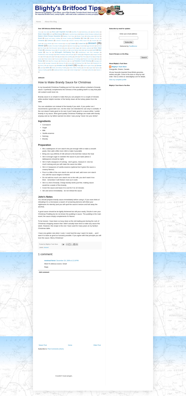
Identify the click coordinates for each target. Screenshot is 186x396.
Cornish (94, 40)
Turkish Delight (74, 70)
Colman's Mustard (61, 40)
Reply (46, 267)
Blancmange (58, 34)
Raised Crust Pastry (88, 59)
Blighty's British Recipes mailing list (90, 34)
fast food (99, 46)
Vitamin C (98, 70)
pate (61, 56)
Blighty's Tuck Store (68, 36)
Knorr (66, 50)
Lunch (94, 50)
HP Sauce (60, 50)
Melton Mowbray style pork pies (65, 54)
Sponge (99, 65)
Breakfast (77, 38)
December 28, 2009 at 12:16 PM (67, 260)
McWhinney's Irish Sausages (46, 54)
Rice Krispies (54, 61)
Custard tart (81, 43)
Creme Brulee (47, 43)
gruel (71, 48)
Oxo (39, 56)
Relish (47, 61)
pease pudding (68, 56)
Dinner (41, 46)
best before (96, 32)
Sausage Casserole (50, 63)
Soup (78, 65)
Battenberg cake (86, 32)
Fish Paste (43, 48)
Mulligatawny (87, 54)
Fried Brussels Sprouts (55, 48)
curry (66, 43)
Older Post (97, 345)
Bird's (50, 34)
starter (47, 67)
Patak (55, 56)
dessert (92, 43)
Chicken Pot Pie (94, 38)
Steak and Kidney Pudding (59, 67)
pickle (76, 56)
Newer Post (43, 345)
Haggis (77, 48)
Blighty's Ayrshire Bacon (71, 34)
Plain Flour (83, 56)
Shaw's (89, 63)
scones (70, 63)
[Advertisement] (70, 337)
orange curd (96, 54)
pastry (50, 56)
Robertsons (64, 61)
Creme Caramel (58, 43)
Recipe (40, 61)
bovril (97, 36)
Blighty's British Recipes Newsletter (49, 36)
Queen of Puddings (75, 59)
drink (66, 46)
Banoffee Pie (75, 32)
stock (85, 67)
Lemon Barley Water (76, 50)
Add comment (44, 272)
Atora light (46, 32)
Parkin (44, 56)
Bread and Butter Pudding (52, 38)
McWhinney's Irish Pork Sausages (89, 52)
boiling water (90, 36)
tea (50, 70)
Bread (40, 38)
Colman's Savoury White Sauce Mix (79, 40)
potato (40, 59)
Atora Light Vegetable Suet (60, 32)
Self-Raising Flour (79, 63)
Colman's (50, 40)
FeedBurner (133, 46)
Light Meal (87, 50)
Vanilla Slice (90, 70)
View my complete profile (117, 80)
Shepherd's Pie (97, 63)
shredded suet (61, 65)
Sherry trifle (43, 65)
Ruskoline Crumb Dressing (82, 61)
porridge (97, 56)
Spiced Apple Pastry (88, 65)
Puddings (65, 59)
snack (70, 65)
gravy (65, 48)
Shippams (51, 65)
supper (91, 67)
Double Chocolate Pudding (55, 46)
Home (38, 22)
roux (71, 61)
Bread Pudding (67, 38)
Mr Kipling (78, 54)
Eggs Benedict (90, 46)
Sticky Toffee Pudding (75, 67)
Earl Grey (72, 46)
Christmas (41, 40)
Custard (72, 43)
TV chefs (82, 70)
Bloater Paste (80, 36)
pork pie (90, 56)
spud (41, 67)
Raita (98, 59)
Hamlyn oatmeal (86, 48)
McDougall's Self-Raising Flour (65, 52)
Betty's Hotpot (42, 34)
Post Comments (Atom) (56, 349)
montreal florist (50, 260)
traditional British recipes (60, 70)
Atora (39, 32)
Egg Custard (80, 46)
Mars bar (48, 52)
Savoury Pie (62, 63)
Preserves (57, 59)
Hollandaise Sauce (50, 50)
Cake (85, 38)
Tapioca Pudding (42, 70)
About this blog (51, 22)
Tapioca (97, 67)
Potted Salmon (48, 59)
